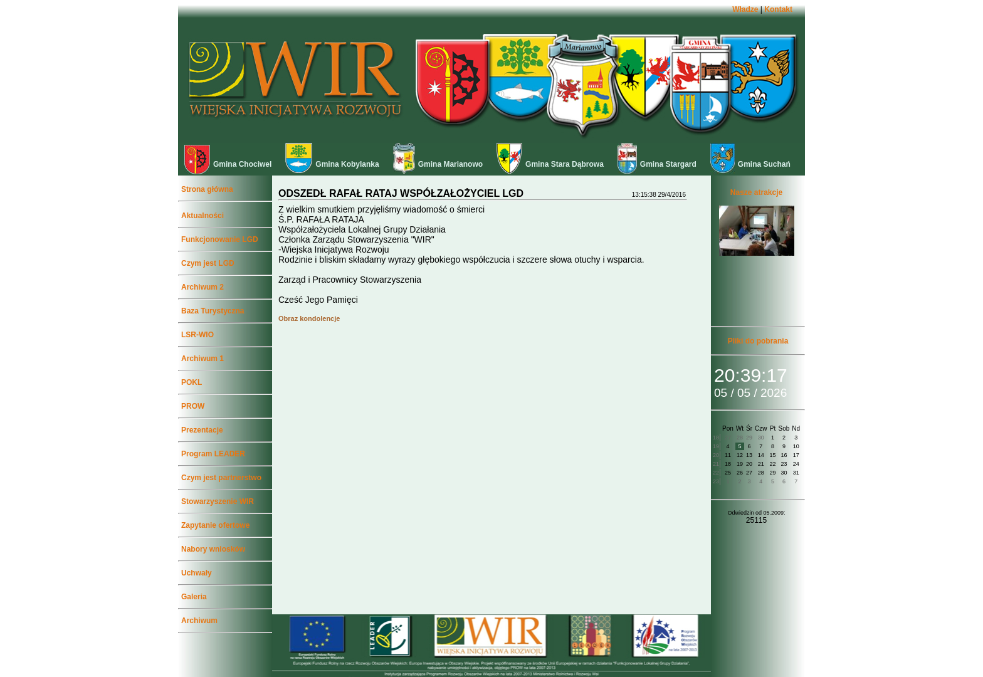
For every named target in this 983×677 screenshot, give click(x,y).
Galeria (194, 596)
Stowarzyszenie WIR (217, 501)
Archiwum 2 (202, 287)
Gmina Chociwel (227, 164)
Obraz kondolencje (309, 318)
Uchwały (196, 573)
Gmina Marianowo (438, 164)
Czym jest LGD (207, 263)
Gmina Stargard (657, 164)
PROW (192, 406)
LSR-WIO (197, 334)
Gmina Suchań (750, 164)
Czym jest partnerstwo (221, 477)
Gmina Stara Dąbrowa (550, 164)
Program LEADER (213, 453)
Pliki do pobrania (758, 341)
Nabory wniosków (213, 549)
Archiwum (199, 620)
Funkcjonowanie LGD (219, 239)
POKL (191, 382)
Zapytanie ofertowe (215, 525)
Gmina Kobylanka (332, 164)
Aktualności (202, 215)
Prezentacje (202, 430)
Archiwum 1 (202, 358)
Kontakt (778, 9)
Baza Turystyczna (212, 311)
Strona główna (207, 189)
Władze (745, 9)
